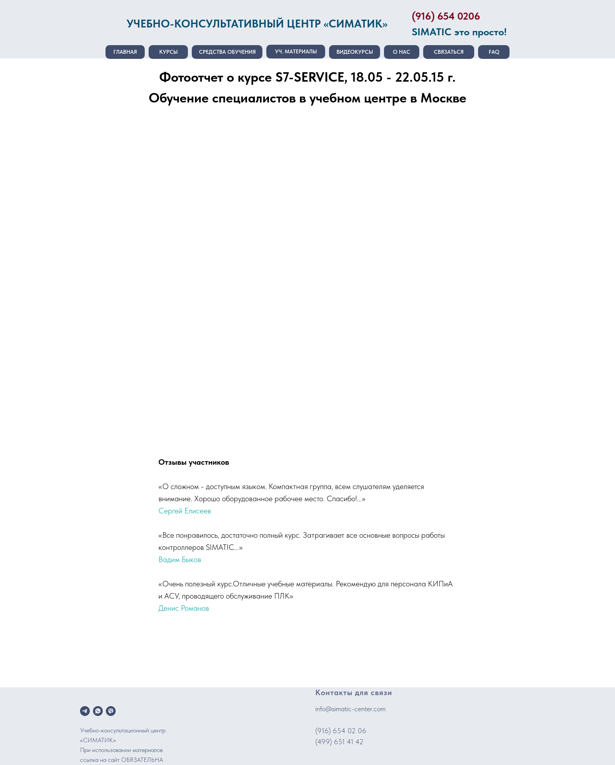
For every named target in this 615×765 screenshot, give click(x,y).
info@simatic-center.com (350, 709)
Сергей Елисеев (184, 510)
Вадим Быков (179, 559)
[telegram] (85, 711)
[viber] (111, 711)
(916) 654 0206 (446, 16)
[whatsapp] (98, 711)
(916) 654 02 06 (340, 731)
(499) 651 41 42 (339, 742)
